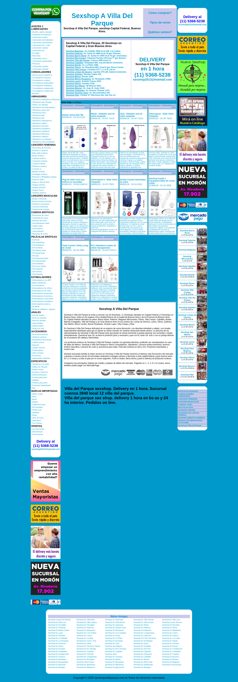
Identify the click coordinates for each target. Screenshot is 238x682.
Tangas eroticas (38, 185)
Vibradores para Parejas (42, 102)
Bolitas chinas (37, 369)
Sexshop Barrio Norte (76, 56)
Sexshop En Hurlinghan (143, 641)
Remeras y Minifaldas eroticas (44, 177)
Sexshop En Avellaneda (143, 665)
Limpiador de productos (41, 35)
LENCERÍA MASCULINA (188, 402)
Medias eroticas (38, 172)
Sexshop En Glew (84, 643)
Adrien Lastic (37, 394)
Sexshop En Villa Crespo (144, 622)
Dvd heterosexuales (40, 258)
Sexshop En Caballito (142, 657)
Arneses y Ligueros (40, 150)
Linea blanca (37, 228)
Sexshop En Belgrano (171, 662)
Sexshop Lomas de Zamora (79, 72)
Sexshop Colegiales (75, 90)
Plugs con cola (38, 328)
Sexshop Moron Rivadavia (78, 79)
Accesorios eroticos (40, 334)
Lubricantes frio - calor (41, 45)
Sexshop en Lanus (112, 636)
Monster (35, 93)
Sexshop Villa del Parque (78, 60)
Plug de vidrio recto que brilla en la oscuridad (73, 181)
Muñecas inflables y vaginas (43, 309)
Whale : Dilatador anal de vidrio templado (103, 115)
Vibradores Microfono (40, 134)
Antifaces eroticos (39, 337)
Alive (34, 397)
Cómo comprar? (159, 13)
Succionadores (38, 285)
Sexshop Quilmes (74, 74)
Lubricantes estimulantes (42, 43)
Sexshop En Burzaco (170, 657)
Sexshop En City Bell (85, 654)
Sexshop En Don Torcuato (115, 649)
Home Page (66, 102)
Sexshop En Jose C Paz (86, 641)
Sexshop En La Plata (113, 638)
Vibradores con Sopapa (41, 139)
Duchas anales (38, 315)
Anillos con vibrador (40, 105)
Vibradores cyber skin (41, 110)
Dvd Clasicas (37, 269)
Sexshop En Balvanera (86, 665)
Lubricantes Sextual (40, 69)
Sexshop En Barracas (57, 665)
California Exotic (38, 405)
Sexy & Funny (37, 418)
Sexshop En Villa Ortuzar (144, 620)
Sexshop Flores (73, 67)
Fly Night (35, 53)
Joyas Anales (37, 323)
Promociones (37, 434)
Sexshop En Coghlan (85, 651)
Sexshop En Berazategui (58, 662)
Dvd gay (35, 256)
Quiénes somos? (160, 32)
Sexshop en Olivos (169, 628)
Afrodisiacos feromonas (41, 340)
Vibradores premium (40, 126)
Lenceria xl (36, 169)
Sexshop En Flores (55, 646)
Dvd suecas (37, 272)
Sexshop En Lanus (84, 636)
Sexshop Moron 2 (187, 366)
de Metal (35, 307)
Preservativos (37, 350)
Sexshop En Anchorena (171, 665)
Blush (34, 399)
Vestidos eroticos (39, 193)
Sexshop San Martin (75, 86)
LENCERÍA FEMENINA (187, 399)
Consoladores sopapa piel (42, 91)
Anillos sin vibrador (39, 367)
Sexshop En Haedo (170, 641)
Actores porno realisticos (42, 75)
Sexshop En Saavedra (114, 625)
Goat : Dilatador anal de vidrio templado (131, 115)
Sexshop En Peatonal (57, 628)
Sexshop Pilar (72, 95)
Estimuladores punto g (41, 304)
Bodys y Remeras (39, 199)
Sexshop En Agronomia (114, 667)
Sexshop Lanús (73, 81)
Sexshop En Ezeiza (170, 646)
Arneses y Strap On (40, 372)
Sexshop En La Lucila (171, 638)
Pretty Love (36, 410)
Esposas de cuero (39, 221)
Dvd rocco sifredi (39, 266)
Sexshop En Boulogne (86, 659)
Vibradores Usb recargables (43, 142)
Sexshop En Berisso (170, 659)
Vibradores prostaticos (41, 129)
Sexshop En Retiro (141, 625)
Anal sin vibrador (39, 320)
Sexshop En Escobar (56, 649)
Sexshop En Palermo (142, 628)
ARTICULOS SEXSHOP (188, 391)
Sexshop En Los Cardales (115, 633)
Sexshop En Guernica (57, 643)
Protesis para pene (39, 383)
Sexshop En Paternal (85, 628)
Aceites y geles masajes (42, 32)
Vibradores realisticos (41, 131)
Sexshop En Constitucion (172, 649)
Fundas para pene (39, 377)
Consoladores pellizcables (42, 83)
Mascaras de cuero (40, 234)
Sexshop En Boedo (113, 659)
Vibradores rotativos (40, 136)
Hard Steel (36, 420)
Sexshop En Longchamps (144, 633)
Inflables (35, 380)
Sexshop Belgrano (74, 51)
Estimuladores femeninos (42, 296)
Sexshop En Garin (141, 643)
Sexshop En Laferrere (142, 636)
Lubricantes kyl (38, 50)
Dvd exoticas (37, 248)
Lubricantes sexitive (40, 66)
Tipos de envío (160, 22)
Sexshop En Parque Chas (115, 628)
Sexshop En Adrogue (142, 667)
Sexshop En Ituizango (114, 641)
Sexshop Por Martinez (142, 630)
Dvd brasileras (38, 245)
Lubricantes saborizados (42, 61)
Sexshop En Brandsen (57, 659)
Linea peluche (38, 231)
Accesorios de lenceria (41, 148)
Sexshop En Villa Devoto (115, 622)
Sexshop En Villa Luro (171, 620)
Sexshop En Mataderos (171, 630)
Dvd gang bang (38, 253)
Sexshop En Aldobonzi (86, 667)
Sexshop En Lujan (55, 633)
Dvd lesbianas (38, 264)
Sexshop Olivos (73, 83)
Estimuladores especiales (42, 293)
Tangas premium (39, 187)
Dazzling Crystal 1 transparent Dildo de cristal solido (162, 180)
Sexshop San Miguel (113, 646)
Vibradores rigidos (39, 123)
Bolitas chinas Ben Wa (72, 115)
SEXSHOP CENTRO (186, 410)
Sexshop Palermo (74, 53)
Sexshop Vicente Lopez (77, 93)
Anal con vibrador (39, 318)
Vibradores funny (39, 113)
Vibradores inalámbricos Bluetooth (46, 99)
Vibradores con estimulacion (43, 107)
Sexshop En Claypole (142, 651)
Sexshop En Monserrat (86, 630)
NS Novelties (37, 407)
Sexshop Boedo (73, 65)
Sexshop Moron (73, 76)
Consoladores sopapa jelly (43, 88)
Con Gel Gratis (38, 429)
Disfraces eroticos (39, 166)
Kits (33, 388)
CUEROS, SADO (185, 405)
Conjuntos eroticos (39, 161)
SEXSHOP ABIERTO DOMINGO (191, 418)
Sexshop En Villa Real (86, 620)
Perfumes (36, 64)
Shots (34, 415)
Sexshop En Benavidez (114, 662)
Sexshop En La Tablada (57, 638)
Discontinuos (37, 432)
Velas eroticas (37, 353)
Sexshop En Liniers (170, 633)
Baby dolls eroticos (39, 153)
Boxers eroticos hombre (41, 201)
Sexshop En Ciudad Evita (58, 654)
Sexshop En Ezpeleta (142, 646)
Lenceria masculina (40, 207)
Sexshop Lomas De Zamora (59, 620)
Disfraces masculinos (40, 204)
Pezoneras (36, 356)
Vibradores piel (38, 118)
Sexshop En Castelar (170, 654)
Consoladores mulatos (41, 80)
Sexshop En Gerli (112, 643)
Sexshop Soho (111, 654)
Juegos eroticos (38, 348)
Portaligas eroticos (39, 174)
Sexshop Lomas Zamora (172, 622)
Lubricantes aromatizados (42, 40)
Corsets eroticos (38, 164)
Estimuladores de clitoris (42, 288)
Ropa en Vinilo (38, 180)
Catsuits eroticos (39, 158)
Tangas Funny (38, 190)
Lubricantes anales (39, 37)
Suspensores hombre (41, 209)
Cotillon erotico (38, 342)
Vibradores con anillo (40, 364)
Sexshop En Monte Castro (58, 630)
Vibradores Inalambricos (42, 121)
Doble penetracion (39, 375)
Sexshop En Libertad (56, 636)
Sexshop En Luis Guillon (86, 633)
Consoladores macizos (41, 78)
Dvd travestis (37, 274)
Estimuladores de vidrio (41, 291)
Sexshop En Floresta (170, 643)
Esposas (35, 345)
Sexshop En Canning (113, 657)
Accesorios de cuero (40, 215)
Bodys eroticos (38, 156)
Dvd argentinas (38, 242)
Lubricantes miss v (39, 58)
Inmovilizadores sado (40, 223)
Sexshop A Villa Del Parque (102, 19)
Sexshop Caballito (74, 63)
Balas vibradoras (39, 283)
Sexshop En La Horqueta (58, 641)
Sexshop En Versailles (57, 625)
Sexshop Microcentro (76, 58)
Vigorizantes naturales (41, 358)
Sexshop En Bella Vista (143, 662)
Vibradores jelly (38, 115)
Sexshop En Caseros (56, 657)
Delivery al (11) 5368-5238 (45, 443)
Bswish (35, 402)
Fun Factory (37, 423)
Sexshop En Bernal (141, 659)
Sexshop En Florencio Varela (88, 646)
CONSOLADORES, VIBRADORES (186, 395)
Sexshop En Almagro (56, 667)
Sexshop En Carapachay (87, 657)
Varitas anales (38, 326)
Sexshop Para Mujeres (187, 349)
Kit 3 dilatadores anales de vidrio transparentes (103, 246)
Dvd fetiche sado (39, 250)
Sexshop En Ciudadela (171, 651)
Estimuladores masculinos (42, 299)
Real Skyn (36, 56)
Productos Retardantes (41, 385)
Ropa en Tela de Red (40, 182)
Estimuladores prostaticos (42, 301)
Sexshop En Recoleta (171, 625)
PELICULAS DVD (185, 407)
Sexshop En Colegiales (57, 651)
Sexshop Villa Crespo (76, 69)
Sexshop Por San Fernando (145, 638)
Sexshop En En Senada (86, 649)
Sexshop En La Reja (85, 638)
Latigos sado (37, 226)
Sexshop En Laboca (170, 636)
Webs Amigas (119, 616)
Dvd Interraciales (39, 261)
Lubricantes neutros (40, 48)
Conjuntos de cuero (40, 218)
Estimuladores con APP (41, 280)
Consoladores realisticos (42, 86)
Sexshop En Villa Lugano (87, 622)
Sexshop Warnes (74, 88)
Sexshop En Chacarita (143, 654)
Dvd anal (35, 240)
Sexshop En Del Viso (142, 649)
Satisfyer (35, 412)
